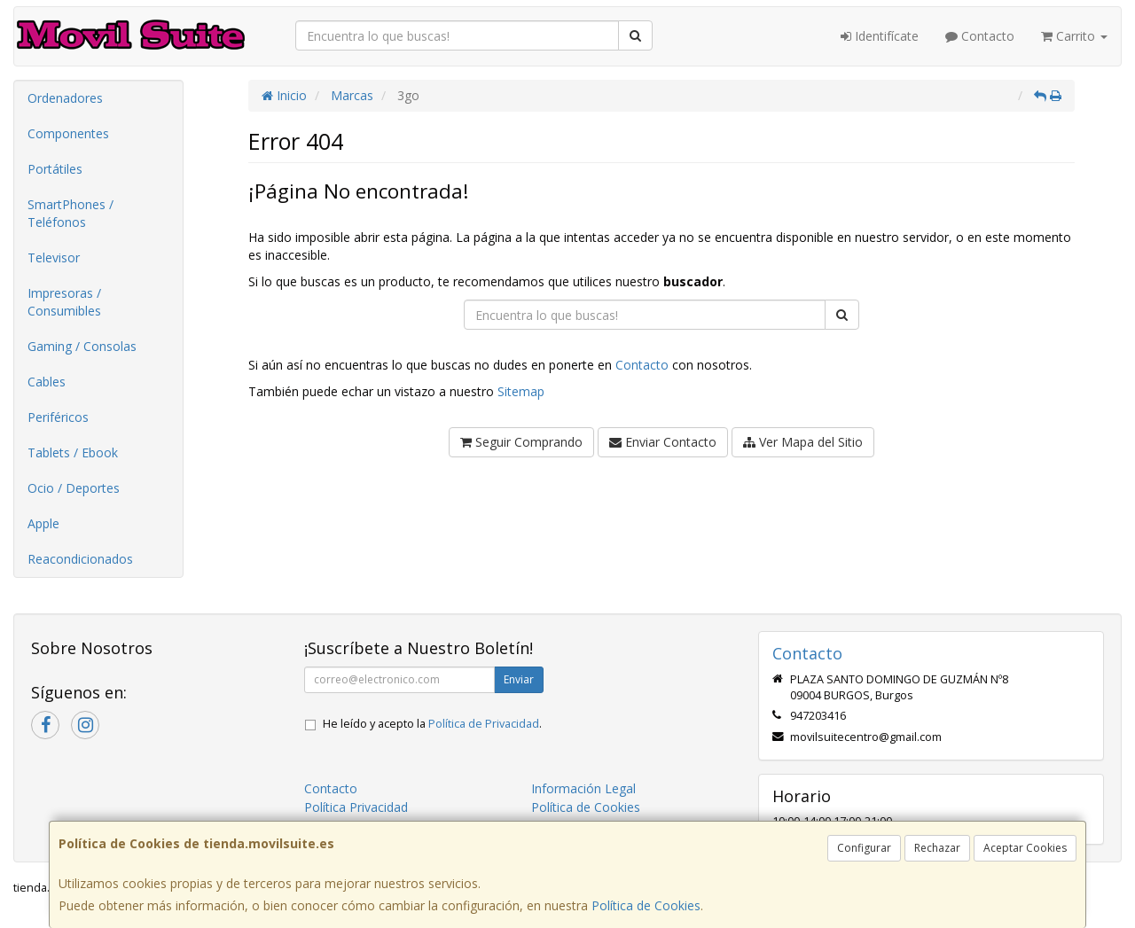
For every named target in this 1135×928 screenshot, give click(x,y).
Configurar (864, 847)
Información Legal (583, 788)
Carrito (1074, 35)
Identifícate (880, 35)
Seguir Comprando (521, 441)
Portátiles (54, 168)
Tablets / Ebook (72, 452)
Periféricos (58, 417)
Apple (43, 523)
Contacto (979, 35)
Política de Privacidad (483, 723)
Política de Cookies (646, 905)
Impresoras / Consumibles (64, 302)
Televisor (53, 257)
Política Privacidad (356, 807)
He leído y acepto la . (432, 723)
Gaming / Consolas (82, 346)
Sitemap (520, 391)
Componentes (68, 133)
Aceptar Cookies (1025, 847)
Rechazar (937, 847)
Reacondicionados (80, 558)
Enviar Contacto (662, 441)
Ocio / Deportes (73, 488)
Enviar (519, 679)
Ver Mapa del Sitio (803, 441)
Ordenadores (65, 98)
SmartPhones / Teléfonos (70, 213)
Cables (46, 381)
